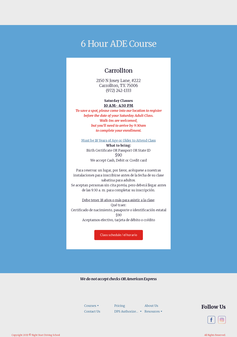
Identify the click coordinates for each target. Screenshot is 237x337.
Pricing (119, 306)
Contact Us (92, 311)
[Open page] (35, 14)
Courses (90, 306)
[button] (118, 235)
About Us (151, 306)
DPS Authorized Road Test (126, 311)
